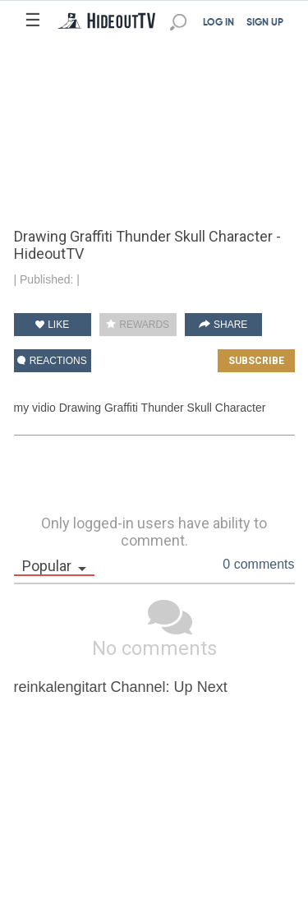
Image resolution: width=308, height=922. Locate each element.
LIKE (52, 324)
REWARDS (137, 324)
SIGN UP (264, 23)
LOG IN (218, 23)
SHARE (223, 324)
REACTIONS (51, 360)
